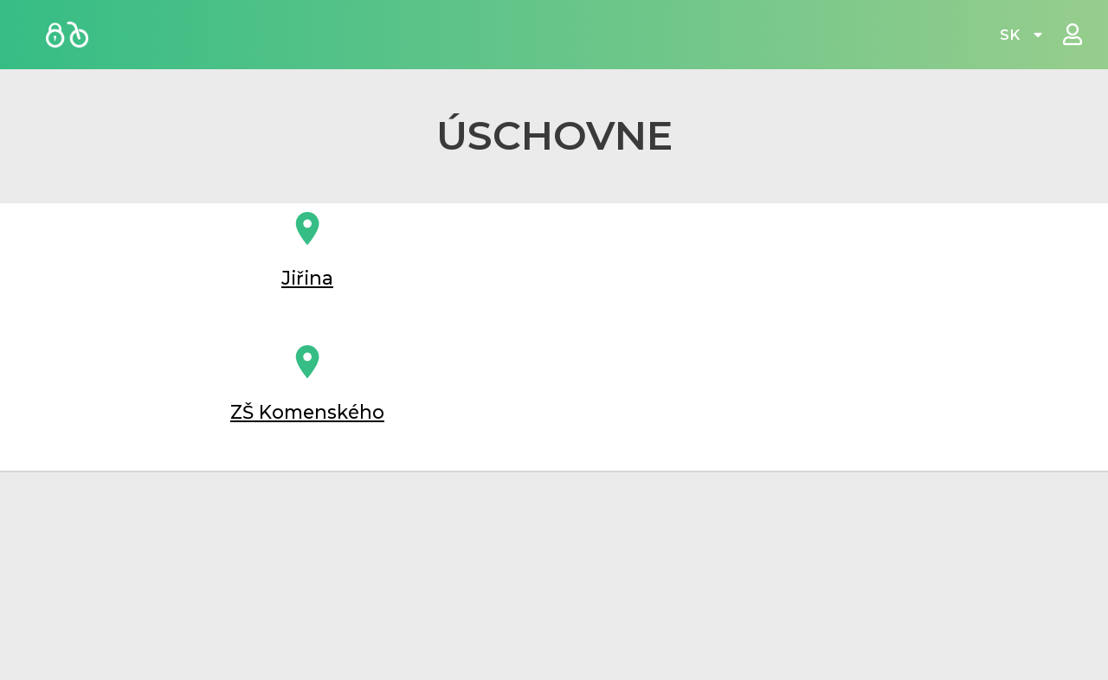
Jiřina (308, 287)
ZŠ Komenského (307, 431)
